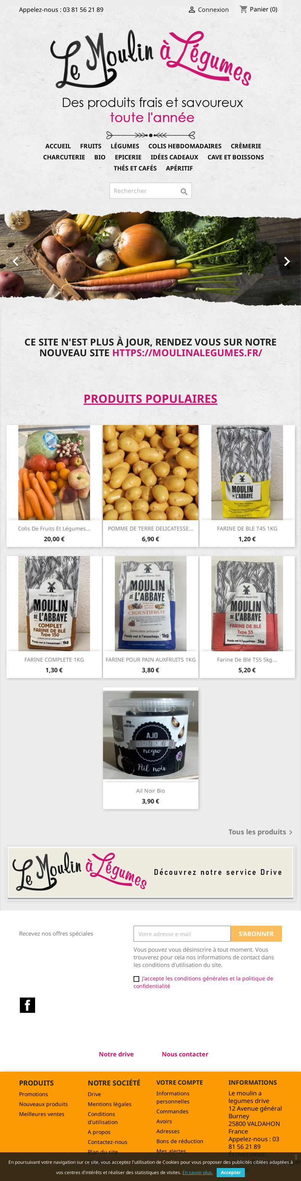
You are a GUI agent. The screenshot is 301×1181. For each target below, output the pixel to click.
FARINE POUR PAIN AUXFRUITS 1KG (151, 659)
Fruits (90, 146)
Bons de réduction (179, 1141)
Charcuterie (64, 157)
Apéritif (179, 168)
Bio (100, 157)
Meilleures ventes (41, 1114)
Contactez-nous (107, 1141)
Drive (94, 1094)
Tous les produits (262, 832)
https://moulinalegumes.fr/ (187, 352)
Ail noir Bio (150, 790)
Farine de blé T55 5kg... (247, 659)
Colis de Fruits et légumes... (54, 528)
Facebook (27, 1005)
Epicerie (128, 157)
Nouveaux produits (43, 1104)
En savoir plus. (197, 1172)
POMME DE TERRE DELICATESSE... (150, 528)
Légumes (125, 146)
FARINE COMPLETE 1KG (54, 659)
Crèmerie (246, 146)
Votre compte (179, 1082)
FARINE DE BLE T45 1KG (247, 528)
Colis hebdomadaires (185, 146)
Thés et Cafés (135, 168)
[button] (22, 257)
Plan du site (103, 1151)
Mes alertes (171, 1151)
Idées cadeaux (174, 157)
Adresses (168, 1131)
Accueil (58, 146)
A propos (99, 1132)
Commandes (172, 1111)
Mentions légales (110, 1104)
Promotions (33, 1094)
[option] (150, 257)
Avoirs (164, 1121)
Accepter (231, 1172)
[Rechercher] (150, 191)
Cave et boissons (236, 157)
